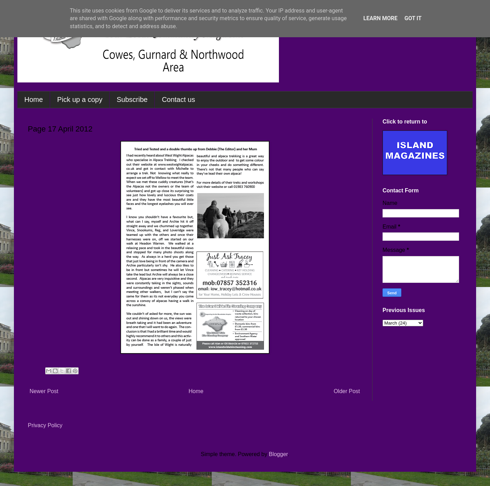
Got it (412, 18)
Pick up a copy (79, 99)
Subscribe (132, 99)
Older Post (347, 391)
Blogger (278, 454)
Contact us (178, 99)
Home (33, 99)
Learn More (380, 18)
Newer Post (44, 391)
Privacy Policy (45, 425)
